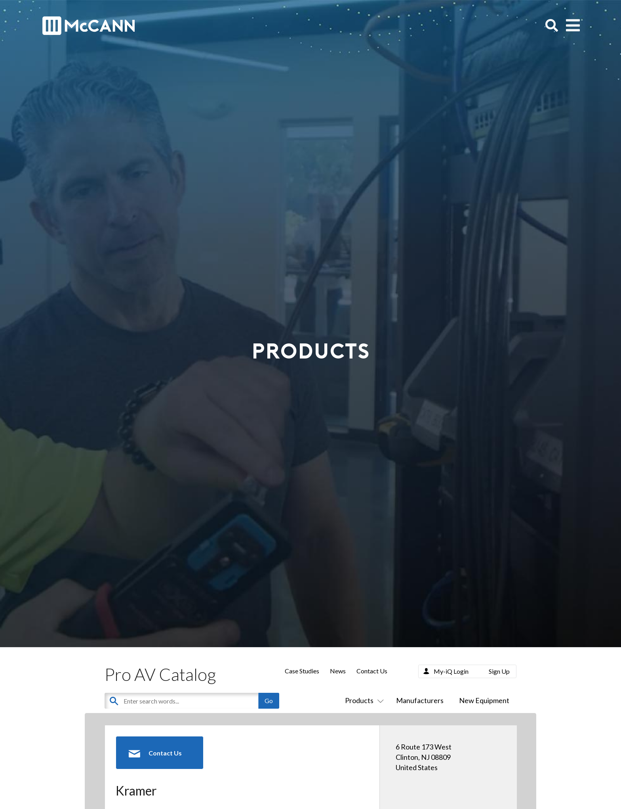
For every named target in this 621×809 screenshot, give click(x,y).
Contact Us (371, 671)
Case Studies (302, 671)
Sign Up (499, 671)
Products (363, 700)
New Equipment (484, 700)
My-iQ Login (451, 671)
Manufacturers (420, 700)
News (338, 671)
